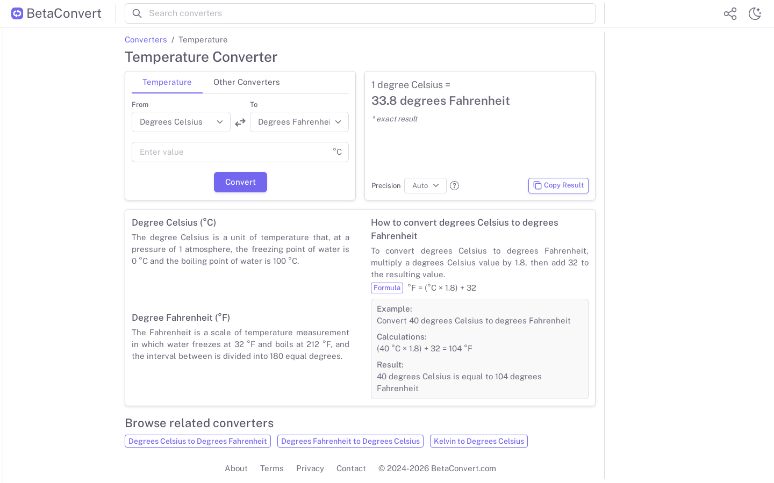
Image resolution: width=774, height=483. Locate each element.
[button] (454, 185)
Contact (351, 468)
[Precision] (425, 186)
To (253, 104)
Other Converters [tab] (246, 81)
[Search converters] (372, 13)
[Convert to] (299, 122)
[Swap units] (240, 122)
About (236, 468)
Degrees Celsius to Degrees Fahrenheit (197, 441)
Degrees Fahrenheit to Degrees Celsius (350, 441)
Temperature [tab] (167, 81)
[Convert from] (181, 122)
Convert (240, 181)
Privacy (310, 468)
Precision (386, 186)
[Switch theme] (754, 13)
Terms (272, 468)
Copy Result (558, 185)
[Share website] (730, 13)
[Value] (229, 152)
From (140, 104)
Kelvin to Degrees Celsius (479, 441)
